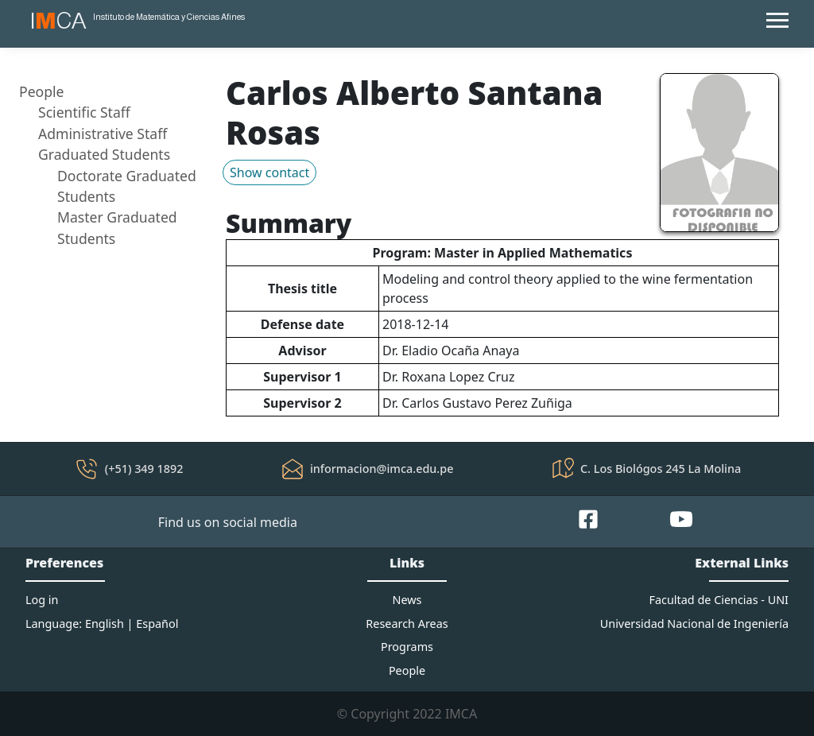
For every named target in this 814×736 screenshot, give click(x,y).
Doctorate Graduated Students (126, 186)
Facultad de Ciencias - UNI (719, 599)
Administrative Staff (102, 133)
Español (157, 623)
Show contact (269, 172)
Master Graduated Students (117, 227)
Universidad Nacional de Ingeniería (694, 623)
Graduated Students (104, 154)
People (41, 91)
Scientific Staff (84, 112)
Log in (41, 599)
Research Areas (407, 623)
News (407, 599)
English (104, 623)
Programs (407, 646)
